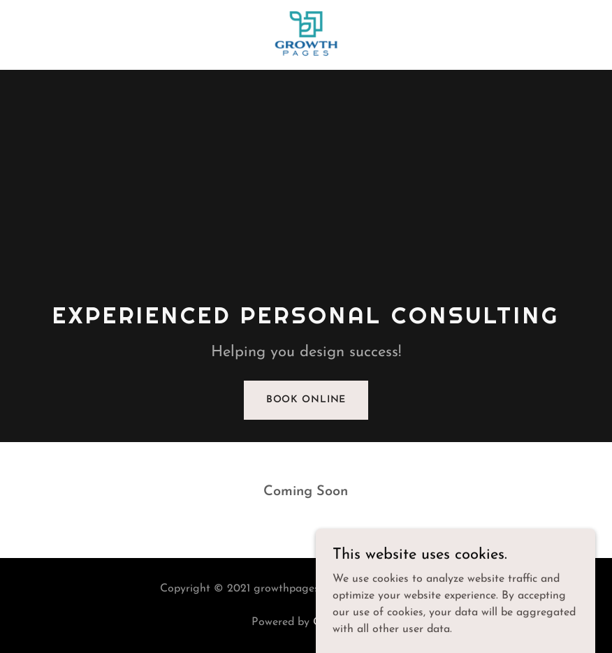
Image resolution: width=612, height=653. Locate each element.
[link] (306, 58)
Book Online (306, 400)
